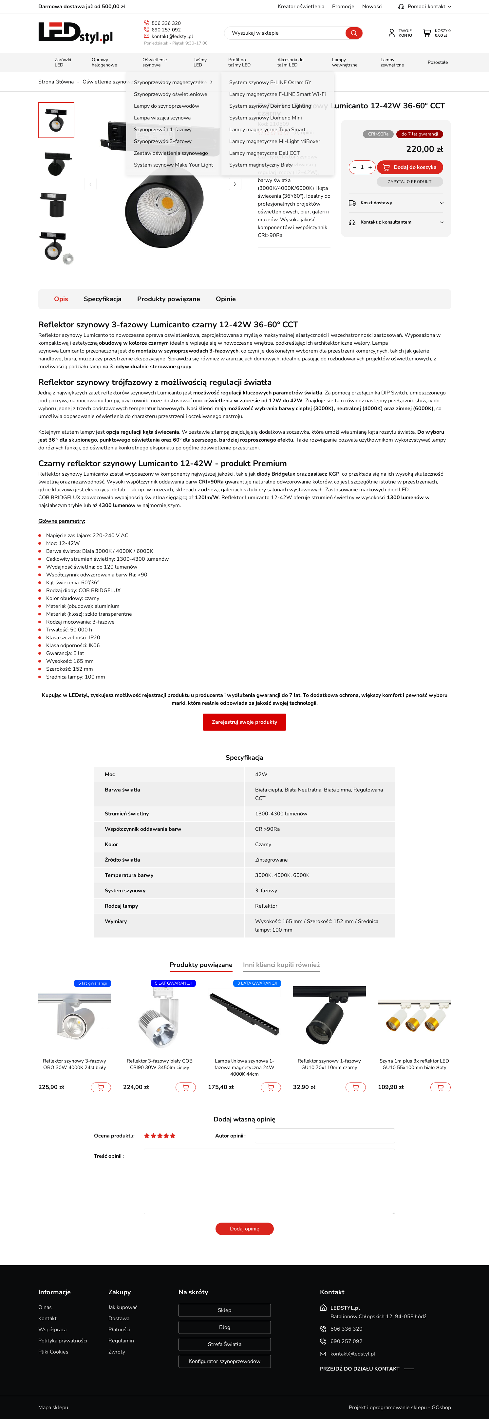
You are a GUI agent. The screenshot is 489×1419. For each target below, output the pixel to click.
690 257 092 (166, 30)
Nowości (372, 6)
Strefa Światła (224, 1344)
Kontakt (47, 1318)
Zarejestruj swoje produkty (244, 722)
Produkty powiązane (168, 299)
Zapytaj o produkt (409, 181)
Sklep (224, 1310)
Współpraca (52, 1329)
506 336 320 (166, 23)
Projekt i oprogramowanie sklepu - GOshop (400, 1407)
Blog (224, 1327)
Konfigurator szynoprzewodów (224, 1361)
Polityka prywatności (62, 1340)
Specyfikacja (103, 299)
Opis (61, 299)
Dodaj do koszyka (415, 167)
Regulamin (121, 1340)
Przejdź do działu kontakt (360, 1369)
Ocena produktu (113, 1135)
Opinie (226, 299)
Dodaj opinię (244, 1228)
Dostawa (118, 1318)
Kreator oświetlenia (301, 6)
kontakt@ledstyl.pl (172, 36)
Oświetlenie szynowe (108, 81)
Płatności (119, 1329)
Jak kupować (122, 1307)
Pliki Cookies (53, 1351)
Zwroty (116, 1351)
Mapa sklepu (53, 1407)
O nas (45, 1307)
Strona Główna (56, 81)
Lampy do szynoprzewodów (174, 81)
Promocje (343, 6)
